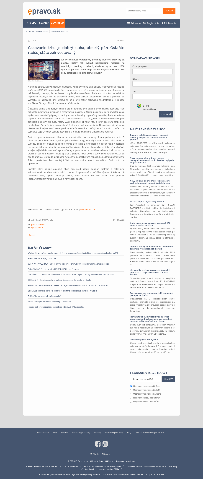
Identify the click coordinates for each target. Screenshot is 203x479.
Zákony (107, 454)
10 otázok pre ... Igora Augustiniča (147, 201)
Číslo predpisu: (139, 66)
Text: (134, 91)
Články (96, 454)
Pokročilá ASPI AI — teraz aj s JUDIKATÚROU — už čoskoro (53, 269)
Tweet (32, 235)
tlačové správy (42, 32)
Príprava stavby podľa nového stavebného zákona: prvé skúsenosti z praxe (151, 247)
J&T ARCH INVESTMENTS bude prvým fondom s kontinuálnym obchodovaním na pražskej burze (68, 264)
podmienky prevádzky (81, 433)
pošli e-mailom (37, 224)
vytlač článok (37, 227)
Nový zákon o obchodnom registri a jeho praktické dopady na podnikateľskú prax (150, 182)
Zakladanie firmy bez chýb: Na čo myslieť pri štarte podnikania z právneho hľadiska (62, 291)
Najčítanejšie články (147, 129)
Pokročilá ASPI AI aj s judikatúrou (42, 258)
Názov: (135, 79)
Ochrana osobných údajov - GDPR (149, 433)
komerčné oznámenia (60, 32)
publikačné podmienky (114, 433)
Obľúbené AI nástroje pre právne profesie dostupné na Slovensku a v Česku (59, 280)
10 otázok (30, 32)
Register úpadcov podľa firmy (145, 398)
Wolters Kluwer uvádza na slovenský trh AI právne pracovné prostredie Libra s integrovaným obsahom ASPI (73, 253)
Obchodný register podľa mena (145, 394)
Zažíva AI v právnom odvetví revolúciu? (45, 296)
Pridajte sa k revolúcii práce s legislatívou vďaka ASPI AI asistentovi (56, 307)
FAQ (129, 433)
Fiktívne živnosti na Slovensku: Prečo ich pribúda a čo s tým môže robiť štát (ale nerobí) (150, 272)
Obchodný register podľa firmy (145, 386)
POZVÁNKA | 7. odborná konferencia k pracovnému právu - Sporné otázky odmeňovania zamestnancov (71, 274)
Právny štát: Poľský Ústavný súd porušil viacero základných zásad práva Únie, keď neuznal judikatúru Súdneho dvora (151, 319)
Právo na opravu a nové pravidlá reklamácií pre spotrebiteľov (151, 294)
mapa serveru (43, 433)
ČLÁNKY (31, 23)
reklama (64, 433)
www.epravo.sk (87, 209)
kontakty (97, 433)
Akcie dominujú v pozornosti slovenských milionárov (49, 301)
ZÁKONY (44, 23)
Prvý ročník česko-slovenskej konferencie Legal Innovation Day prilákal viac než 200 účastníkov (68, 285)
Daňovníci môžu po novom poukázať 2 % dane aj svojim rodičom (150, 224)
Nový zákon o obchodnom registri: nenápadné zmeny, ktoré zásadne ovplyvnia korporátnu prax (152, 160)
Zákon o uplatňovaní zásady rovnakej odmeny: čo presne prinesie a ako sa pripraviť (149, 137)
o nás (55, 433)
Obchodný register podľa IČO (145, 390)
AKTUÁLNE (57, 23)
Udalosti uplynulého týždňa (144, 339)
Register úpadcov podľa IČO (144, 402)
